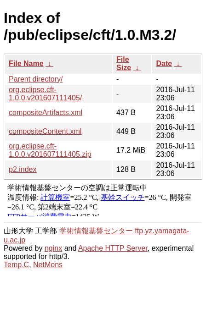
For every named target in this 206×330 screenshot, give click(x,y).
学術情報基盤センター (96, 231)
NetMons (48, 265)
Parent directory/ (36, 79)
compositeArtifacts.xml (45, 112)
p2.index (23, 169)
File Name (26, 63)
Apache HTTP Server (113, 248)
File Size (123, 63)
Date (164, 63)
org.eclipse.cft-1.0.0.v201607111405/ (45, 94)
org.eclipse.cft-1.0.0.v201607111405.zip (50, 150)
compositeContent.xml (45, 131)
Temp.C (16, 265)
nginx (53, 248)
